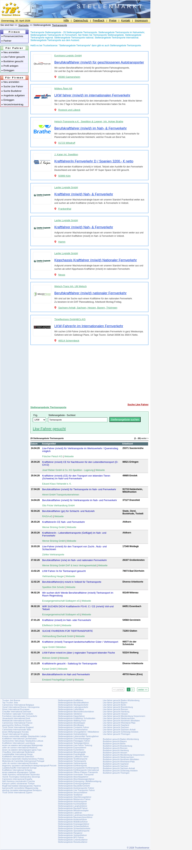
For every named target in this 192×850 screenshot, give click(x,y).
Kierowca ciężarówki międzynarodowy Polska (23, 759)
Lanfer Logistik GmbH (66, 187)
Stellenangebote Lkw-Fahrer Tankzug (75, 745)
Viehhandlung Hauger (53, 576)
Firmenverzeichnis (12, 36)
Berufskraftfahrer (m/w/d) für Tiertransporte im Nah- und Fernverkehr (79, 489)
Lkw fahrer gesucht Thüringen (116, 734)
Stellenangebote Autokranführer (72, 819)
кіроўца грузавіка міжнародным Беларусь (22, 790)
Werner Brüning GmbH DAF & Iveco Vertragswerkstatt (69, 565)
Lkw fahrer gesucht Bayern (115, 702)
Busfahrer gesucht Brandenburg (117, 746)
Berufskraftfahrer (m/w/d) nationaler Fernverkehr (90, 293)
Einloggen (7, 70)
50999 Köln (64, 175)
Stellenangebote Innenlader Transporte (76, 774)
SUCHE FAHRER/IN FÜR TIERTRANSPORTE (67, 631)
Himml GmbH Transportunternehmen (60, 494)
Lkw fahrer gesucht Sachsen (116, 727)
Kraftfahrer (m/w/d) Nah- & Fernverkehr (83, 194)
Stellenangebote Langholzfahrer (72, 806)
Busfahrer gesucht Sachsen (115, 766)
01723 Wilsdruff (66, 142)
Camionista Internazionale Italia (16, 729)
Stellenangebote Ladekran (70, 813)
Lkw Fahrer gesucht (13, 56)
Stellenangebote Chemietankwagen (74, 738)
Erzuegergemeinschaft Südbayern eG (61, 601)
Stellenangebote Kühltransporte (72, 765)
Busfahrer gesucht (12, 61)
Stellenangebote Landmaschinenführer (75, 815)
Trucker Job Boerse (11, 700)
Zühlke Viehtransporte (53, 554)
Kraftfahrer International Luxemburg (18, 743)
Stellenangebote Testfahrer (70, 795)
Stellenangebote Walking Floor (72, 720)
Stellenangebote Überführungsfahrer (74, 797)
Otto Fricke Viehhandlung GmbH (58, 505)
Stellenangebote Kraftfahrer (70, 700)
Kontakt (125, 20)
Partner (6, 40)
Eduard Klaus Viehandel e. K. (57, 484)
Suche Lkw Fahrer (12, 86)
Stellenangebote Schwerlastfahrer (73, 826)
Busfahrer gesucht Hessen (115, 752)
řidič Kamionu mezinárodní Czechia (18, 781)
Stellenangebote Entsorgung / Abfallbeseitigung (79, 781)
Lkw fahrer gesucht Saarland (116, 725)
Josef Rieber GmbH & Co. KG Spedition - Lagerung (68, 470)
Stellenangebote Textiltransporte (72, 759)
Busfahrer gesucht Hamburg (116, 750)
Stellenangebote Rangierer (70, 833)
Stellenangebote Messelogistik (72, 752)
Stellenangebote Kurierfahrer (71, 750)
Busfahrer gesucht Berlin (114, 743)
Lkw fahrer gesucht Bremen (115, 709)
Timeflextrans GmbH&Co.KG (70, 319)
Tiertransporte (59, 25)
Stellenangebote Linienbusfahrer (73, 840)
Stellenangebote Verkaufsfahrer (72, 835)
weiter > (144, 438)
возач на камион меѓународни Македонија (22, 745)
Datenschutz (81, 20)
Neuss (61, 274)
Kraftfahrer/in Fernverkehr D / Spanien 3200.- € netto (93, 161)
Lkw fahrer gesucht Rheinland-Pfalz (119, 723)
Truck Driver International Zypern (17, 792)
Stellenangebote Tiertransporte (48, 407)
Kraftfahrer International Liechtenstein (19, 738)
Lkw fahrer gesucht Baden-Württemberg (121, 700)
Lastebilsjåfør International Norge (17, 754)
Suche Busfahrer (11, 91)
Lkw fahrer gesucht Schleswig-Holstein (120, 732)
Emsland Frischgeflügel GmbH (57, 679)
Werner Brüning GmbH (53, 527)
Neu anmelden (10, 52)
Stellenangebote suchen (125, 419)
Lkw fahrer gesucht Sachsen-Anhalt (119, 729)
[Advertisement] (89, 374)
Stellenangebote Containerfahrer (73, 729)
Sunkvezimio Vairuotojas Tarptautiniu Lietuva (22, 741)
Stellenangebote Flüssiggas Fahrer (74, 741)
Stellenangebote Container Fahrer (73, 727)
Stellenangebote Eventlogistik (71, 754)
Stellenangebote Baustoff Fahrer (73, 808)
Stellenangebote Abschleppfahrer (73, 777)
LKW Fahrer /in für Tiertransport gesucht (64, 571)
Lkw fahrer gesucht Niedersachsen (119, 718)
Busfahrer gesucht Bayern (115, 741)
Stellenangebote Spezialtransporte (73, 831)
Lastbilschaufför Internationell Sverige (19, 768)
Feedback (98, 20)
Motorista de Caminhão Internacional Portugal (23, 761)
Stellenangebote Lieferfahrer (71, 709)
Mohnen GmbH (49, 658)
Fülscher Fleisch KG (52, 456)
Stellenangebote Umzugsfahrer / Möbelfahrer (78, 732)
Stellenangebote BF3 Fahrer (71, 837)
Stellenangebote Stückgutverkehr (73, 705)
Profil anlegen (9, 65)
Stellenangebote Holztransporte (72, 801)
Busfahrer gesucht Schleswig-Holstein (120, 770)
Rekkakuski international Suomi (16, 720)
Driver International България (15, 709)
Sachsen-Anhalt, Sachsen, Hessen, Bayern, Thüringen (87, 307)
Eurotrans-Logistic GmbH (68, 55)
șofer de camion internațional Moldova (19, 747)
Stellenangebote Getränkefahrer (72, 734)
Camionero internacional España (17, 779)
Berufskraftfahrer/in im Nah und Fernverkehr (66, 674)
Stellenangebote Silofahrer (70, 714)
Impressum (141, 20)
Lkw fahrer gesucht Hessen (115, 714)
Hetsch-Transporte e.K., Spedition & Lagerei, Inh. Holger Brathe (88, 121)
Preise (113, 20)
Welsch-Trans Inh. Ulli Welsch (70, 286)
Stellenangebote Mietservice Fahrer (74, 799)
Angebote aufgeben (13, 95)
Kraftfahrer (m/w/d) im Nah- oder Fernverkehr (66, 620)
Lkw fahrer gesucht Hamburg (116, 711)
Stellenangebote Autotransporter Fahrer (76, 788)
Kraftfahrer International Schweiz (17, 770)
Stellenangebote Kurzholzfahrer (72, 804)
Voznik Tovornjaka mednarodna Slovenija (21, 777)
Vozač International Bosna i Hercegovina (20, 707)
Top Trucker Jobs (10, 702)
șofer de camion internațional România (20, 763)
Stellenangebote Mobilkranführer (73, 822)
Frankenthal (64, 208)
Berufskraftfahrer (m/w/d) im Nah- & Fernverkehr (90, 128)
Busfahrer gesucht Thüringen (116, 773)
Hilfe (66, 20)
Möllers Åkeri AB (63, 88)
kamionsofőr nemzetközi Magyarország (20, 788)
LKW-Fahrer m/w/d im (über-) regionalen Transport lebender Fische (78, 652)
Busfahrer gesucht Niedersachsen (118, 757)
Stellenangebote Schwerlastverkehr (74, 828)
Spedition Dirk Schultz (53, 587)
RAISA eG (47, 516)
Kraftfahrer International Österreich (18, 756)
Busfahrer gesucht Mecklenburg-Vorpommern (124, 755)
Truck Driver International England (18, 727)
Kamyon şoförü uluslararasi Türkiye (18, 783)
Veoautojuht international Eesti (16, 718)
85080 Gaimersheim (69, 76)
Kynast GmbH (49, 669)
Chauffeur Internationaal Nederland (18, 752)
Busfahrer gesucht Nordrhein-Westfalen (121, 759)
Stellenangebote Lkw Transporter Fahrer (76, 790)
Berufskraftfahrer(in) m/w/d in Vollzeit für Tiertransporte (71, 581)
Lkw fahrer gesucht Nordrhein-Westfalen (121, 720)
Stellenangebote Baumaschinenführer (75, 817)
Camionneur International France (17, 723)
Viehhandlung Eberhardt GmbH (58, 636)
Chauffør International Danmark (16, 711)
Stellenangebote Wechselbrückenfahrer (76, 711)
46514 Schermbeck (68, 340)
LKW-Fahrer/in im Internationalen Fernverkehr (88, 326)
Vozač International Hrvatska (15, 734)
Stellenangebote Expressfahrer (72, 747)
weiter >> (142, 689)
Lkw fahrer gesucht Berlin (114, 705)
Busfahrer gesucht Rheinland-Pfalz (119, 761)
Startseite (23, 25)
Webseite (69, 456)
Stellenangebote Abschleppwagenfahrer (76, 779)
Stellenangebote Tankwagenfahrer (73, 743)
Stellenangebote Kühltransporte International (78, 770)
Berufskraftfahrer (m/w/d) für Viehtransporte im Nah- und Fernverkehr (79, 500)
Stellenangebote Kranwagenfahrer (73, 824)
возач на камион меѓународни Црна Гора (21, 750)
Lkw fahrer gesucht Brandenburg (118, 707)
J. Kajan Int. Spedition (66, 154)
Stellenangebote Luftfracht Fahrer (73, 756)
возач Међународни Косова (15, 732)
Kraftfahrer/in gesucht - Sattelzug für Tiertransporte (69, 663)
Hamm (61, 241)
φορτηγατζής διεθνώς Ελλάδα (15, 725)
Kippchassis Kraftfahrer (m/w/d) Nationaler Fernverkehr (95, 260)
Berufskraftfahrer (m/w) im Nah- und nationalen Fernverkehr (74, 560)
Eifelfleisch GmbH (51, 625)
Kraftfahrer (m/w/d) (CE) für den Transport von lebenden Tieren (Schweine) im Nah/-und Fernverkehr (76, 477)
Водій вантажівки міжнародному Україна (21, 786)
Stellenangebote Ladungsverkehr (73, 707)
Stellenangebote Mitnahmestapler (73, 810)
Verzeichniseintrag (12, 104)
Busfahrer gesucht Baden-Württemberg (121, 739)
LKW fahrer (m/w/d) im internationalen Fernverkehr (92, 95)
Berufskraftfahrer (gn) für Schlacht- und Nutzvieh (68, 511)
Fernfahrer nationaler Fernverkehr (17, 714)
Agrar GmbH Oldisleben (54, 647)
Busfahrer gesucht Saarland (115, 764)
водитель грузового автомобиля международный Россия (29, 765)
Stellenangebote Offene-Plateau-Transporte (78, 772)
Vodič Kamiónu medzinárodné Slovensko (21, 774)
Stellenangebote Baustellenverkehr (74, 786)
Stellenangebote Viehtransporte (72, 763)
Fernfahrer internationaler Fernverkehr (19, 716)
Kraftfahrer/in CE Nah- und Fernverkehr (63, 522)
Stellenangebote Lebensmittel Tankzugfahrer (78, 736)
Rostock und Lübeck (69, 109)
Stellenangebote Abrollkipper (71, 725)
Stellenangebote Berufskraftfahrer (73, 702)
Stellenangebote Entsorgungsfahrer (74, 783)
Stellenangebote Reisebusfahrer (72, 842)
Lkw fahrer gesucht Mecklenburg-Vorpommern (124, 716)
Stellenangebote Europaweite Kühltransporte (78, 768)
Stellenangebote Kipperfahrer (71, 716)
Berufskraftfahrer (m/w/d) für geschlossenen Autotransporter (99, 62)
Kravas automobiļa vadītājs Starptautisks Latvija (24, 736)
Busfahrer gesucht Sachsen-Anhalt (119, 768)
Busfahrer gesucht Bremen (115, 748)
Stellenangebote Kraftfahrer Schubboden (76, 718)
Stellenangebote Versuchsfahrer (72, 792)
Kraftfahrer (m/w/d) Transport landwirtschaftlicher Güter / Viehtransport (80, 641)
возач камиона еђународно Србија (18, 772)
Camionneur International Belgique (18, 705)
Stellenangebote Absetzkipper (71, 723)
